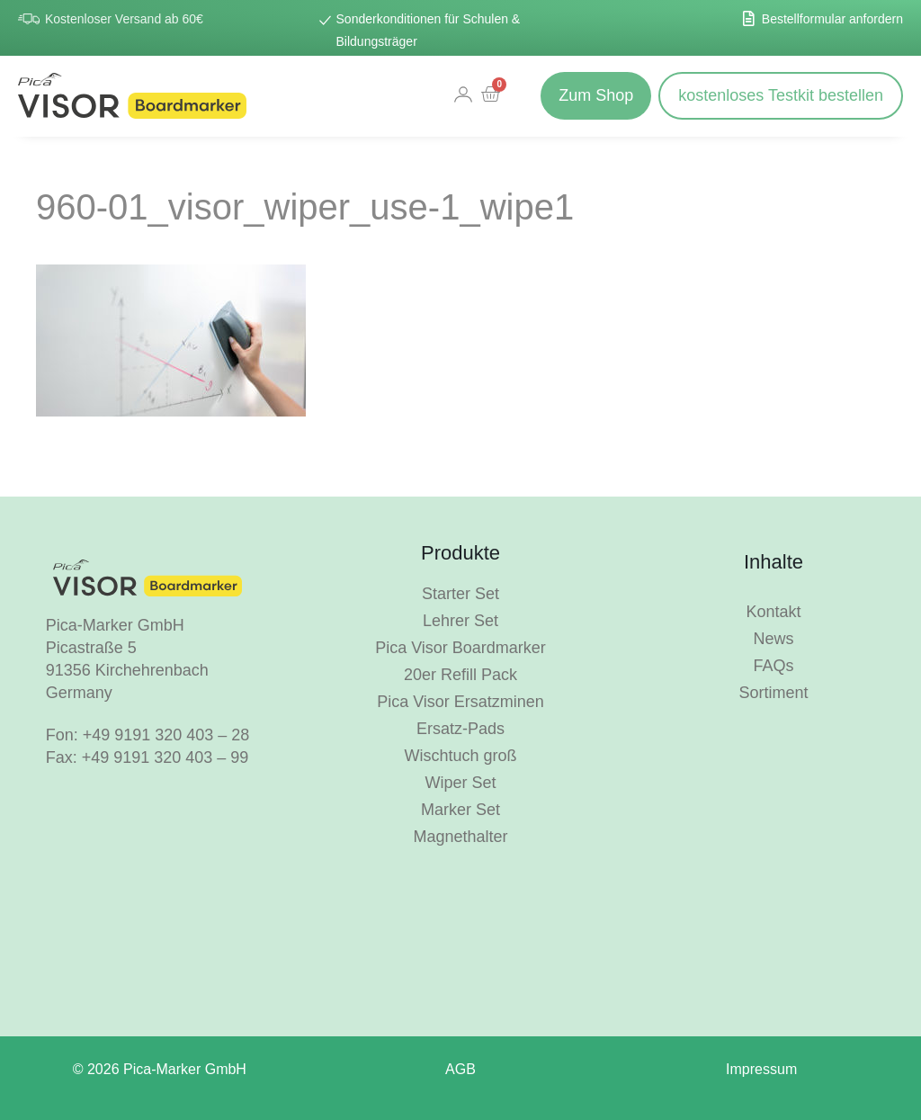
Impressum (761, 1069)
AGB (460, 1069)
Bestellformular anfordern (832, 19)
